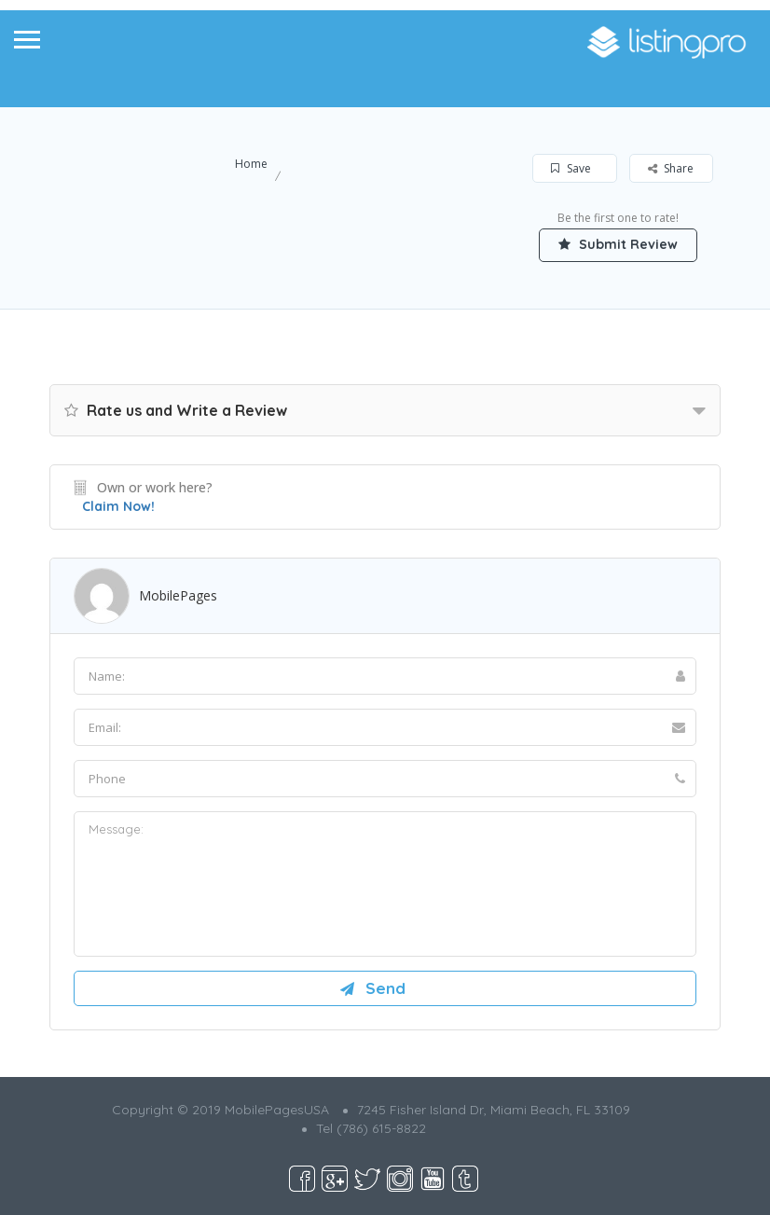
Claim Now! (118, 506)
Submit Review (618, 244)
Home (251, 164)
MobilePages (178, 595)
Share (671, 168)
